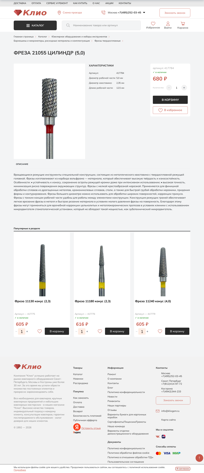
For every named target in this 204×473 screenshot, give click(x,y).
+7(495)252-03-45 (129, 12)
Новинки (78, 378)
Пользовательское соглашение (126, 461)
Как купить (80, 3)
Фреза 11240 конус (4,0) (154, 301)
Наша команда (116, 426)
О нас (96, 3)
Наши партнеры (117, 405)
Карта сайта (168, 419)
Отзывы (112, 410)
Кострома (167, 388)
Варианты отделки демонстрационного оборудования (128, 432)
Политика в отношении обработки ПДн (130, 457)
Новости (112, 396)
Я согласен (183, 468)
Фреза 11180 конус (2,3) (94, 301)
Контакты (125, 3)
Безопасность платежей (87, 415)
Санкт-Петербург (171, 381)
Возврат (78, 411)
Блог (110, 387)
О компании (115, 378)
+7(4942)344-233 (171, 391)
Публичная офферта (85, 420)
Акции (109, 3)
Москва (112, 12)
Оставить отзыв (91, 428)
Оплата (36, 3)
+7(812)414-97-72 (171, 383)
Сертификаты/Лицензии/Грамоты (127, 421)
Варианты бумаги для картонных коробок (127, 416)
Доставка (20, 3)
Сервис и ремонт (57, 3)
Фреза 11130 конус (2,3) (34, 301)
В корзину (170, 100)
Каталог (35, 25)
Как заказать (81, 397)
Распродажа (80, 383)
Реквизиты (114, 401)
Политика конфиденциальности (126, 392)
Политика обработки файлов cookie (128, 452)
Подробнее (20, 470)
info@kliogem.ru (170, 411)
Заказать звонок (173, 400)
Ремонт (112, 374)
